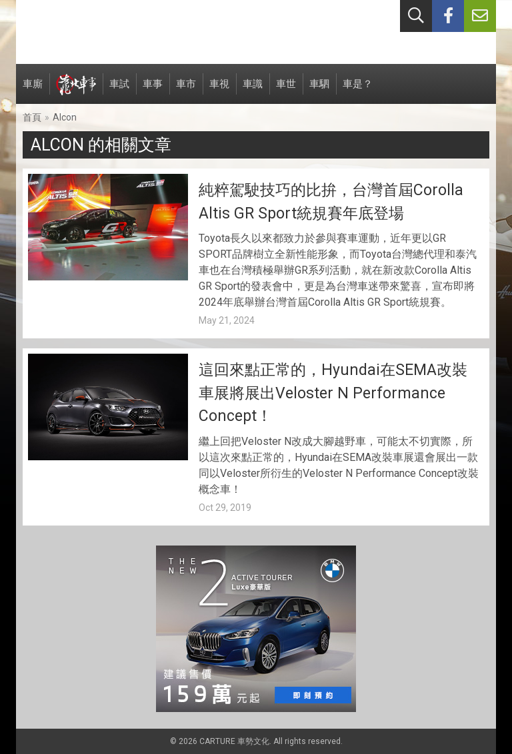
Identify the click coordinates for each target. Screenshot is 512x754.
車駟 (319, 91)
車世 (286, 91)
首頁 (32, 117)
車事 (152, 91)
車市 (186, 91)
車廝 (32, 91)
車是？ (357, 91)
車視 (219, 91)
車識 (252, 91)
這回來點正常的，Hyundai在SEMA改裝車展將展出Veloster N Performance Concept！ (333, 393)
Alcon (65, 117)
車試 (119, 91)
